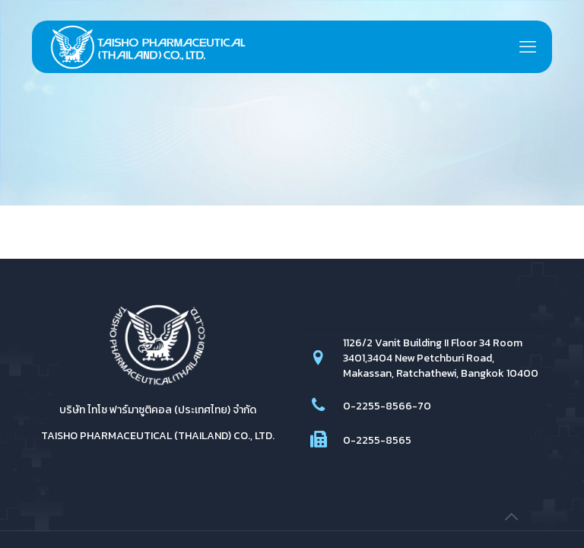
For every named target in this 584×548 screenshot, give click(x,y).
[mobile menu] (528, 47)
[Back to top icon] (511, 517)
